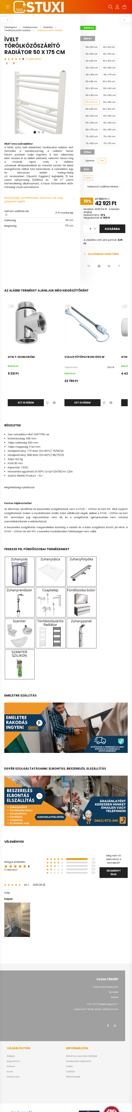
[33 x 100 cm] (92, 47)
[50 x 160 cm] (110, 95)
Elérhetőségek (73, 1077)
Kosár (10, 1071)
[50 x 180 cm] (109, 102)
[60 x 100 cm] (109, 109)
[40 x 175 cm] (110, 74)
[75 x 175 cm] (109, 143)
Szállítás (70, 1071)
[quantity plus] (95, 228)
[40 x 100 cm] (109, 60)
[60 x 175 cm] (92, 129)
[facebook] (6, 63)
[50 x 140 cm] (109, 88)
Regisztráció (13, 1061)
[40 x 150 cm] (109, 67)
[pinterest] (13, 63)
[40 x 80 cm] (91, 60)
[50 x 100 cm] (109, 81)
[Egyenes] (90, 160)
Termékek (113, 992)
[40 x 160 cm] (92, 74)
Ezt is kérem (26, 402)
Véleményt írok (113, 872)
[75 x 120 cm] (109, 136)
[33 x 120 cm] (109, 47)
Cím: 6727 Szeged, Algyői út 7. (102, 1004)
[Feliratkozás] (101, 254)
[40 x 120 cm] (92, 67)
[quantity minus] (85, 228)
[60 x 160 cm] (110, 122)
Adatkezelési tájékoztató (78, 1061)
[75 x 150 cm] (92, 143)
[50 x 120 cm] (92, 88)
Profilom (11, 1066)
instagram (114, 1025)
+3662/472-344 (110, 1009)
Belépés (11, 1056)
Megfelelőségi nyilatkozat (19, 487)
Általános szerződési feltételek (81, 1056)
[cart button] (124, 6)
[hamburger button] (7, 6)
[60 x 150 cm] (92, 122)
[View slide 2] (39, 132)
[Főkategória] (10, 27)
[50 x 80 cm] (91, 81)
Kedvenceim (13, 1077)
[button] (88, 266)
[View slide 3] (43, 132)
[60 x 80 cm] (91, 109)
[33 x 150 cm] (92, 54)
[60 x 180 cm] (109, 129)
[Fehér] (88, 177)
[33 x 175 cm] (109, 54)
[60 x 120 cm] (92, 115)
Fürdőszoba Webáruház (105, 987)
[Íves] (102, 160)
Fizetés (69, 1066)
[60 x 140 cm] (109, 115)
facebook (107, 1025)
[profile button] (117, 6)
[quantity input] (90, 229)
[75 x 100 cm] (92, 136)
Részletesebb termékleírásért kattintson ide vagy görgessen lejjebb (33, 199)
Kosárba (112, 229)
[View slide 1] (35, 132)
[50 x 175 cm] (92, 102)
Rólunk (114, 997)
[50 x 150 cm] (92, 95)
